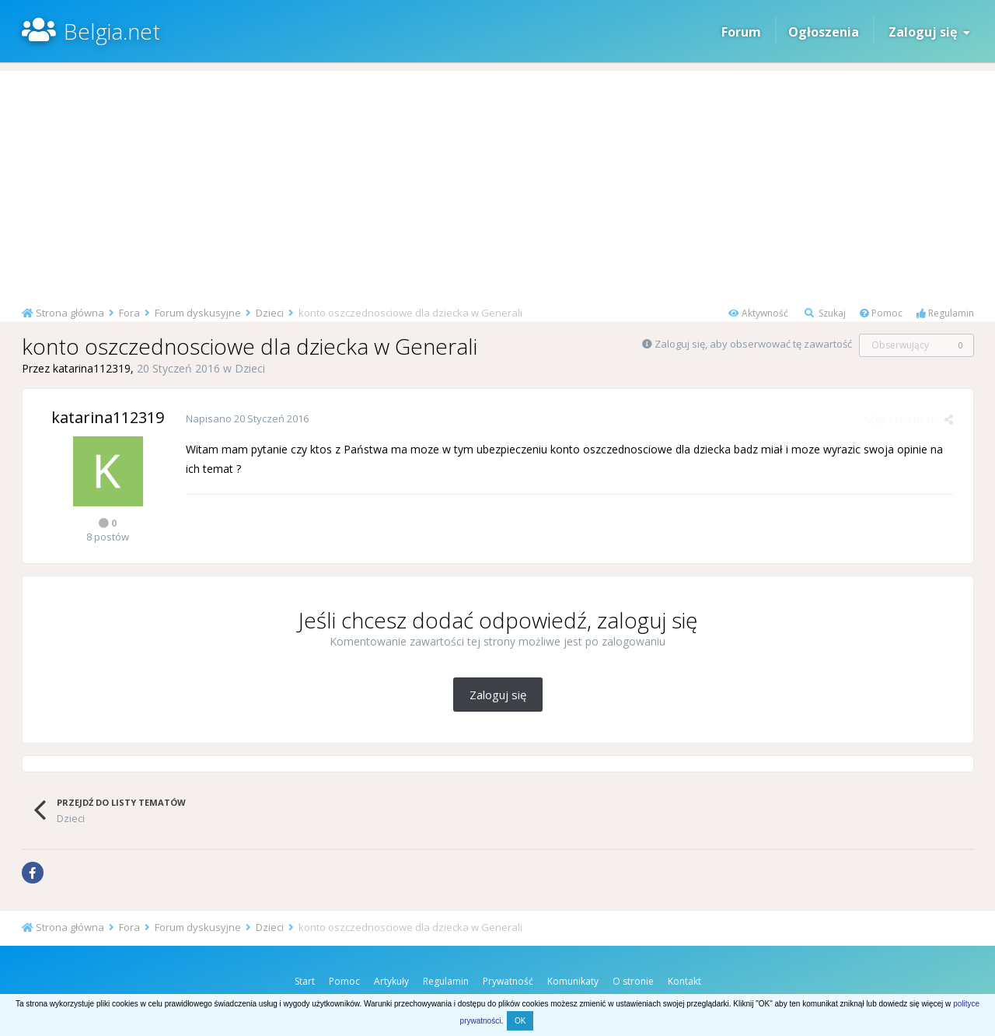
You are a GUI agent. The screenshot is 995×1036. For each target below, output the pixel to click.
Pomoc (881, 313)
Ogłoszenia (823, 31)
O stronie (633, 981)
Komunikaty (573, 981)
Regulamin (945, 313)
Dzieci (250, 368)
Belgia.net (112, 31)
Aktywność (758, 313)
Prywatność (508, 981)
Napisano (247, 418)
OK (520, 1021)
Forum (741, 31)
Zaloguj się (929, 31)
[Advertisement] (497, 180)
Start (305, 981)
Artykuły (391, 981)
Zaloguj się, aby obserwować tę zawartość (753, 344)
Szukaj (825, 313)
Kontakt (684, 981)
